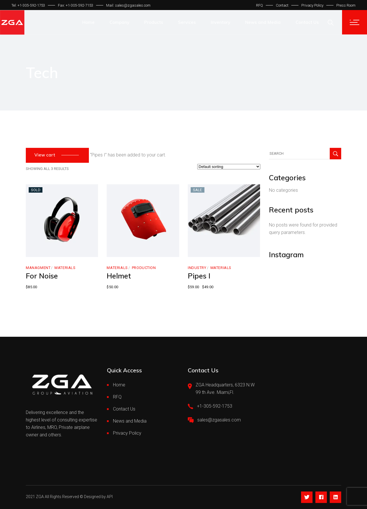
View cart (44, 155)
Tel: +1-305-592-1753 (28, 5)
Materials (64, 268)
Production (144, 268)
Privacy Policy (312, 5)
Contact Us (124, 409)
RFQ (259, 5)
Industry (197, 268)
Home (119, 385)
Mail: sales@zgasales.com (128, 5)
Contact (282, 5)
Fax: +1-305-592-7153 (75, 5)
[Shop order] (228, 166)
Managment (38, 268)
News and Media (130, 421)
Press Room (346, 5)
